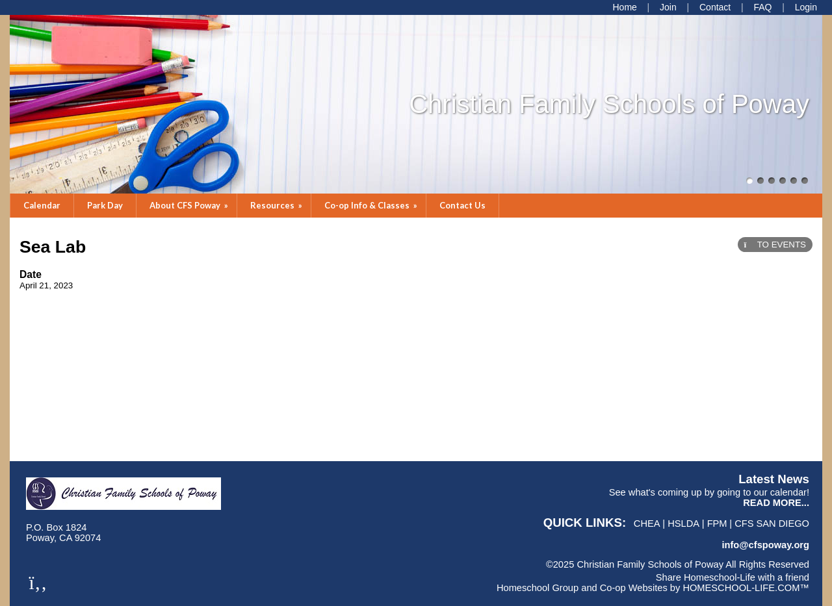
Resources (277, 205)
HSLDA (683, 523)
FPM (717, 523)
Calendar (41, 205)
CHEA (647, 523)
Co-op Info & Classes (371, 205)
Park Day (105, 205)
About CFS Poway (190, 205)
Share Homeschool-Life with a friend (732, 577)
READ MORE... (776, 503)
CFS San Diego (771, 523)
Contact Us (462, 205)
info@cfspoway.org (765, 545)
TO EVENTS (775, 244)
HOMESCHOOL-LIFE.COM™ (745, 588)
